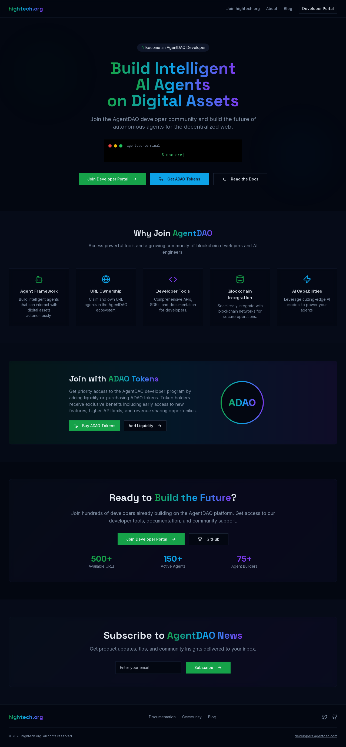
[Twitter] (325, 717)
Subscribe (208, 667)
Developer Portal (318, 8)
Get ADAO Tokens (179, 179)
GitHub (208, 539)
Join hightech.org (243, 8)
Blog (288, 8)
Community (192, 717)
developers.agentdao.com (316, 736)
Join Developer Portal (112, 179)
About (271, 8)
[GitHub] (334, 717)
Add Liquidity (145, 425)
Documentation (162, 717)
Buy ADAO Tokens (94, 425)
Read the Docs (240, 179)
